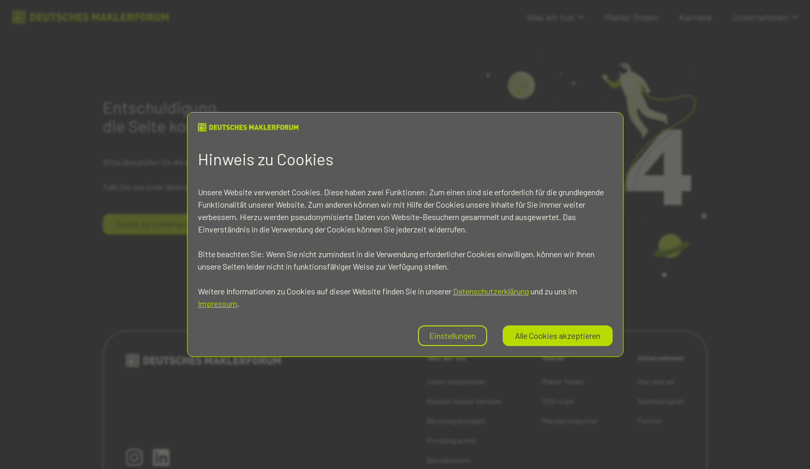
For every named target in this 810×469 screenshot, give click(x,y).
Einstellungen (452, 335)
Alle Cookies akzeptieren (557, 335)
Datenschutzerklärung (491, 291)
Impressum (217, 303)
